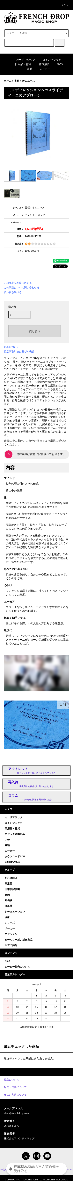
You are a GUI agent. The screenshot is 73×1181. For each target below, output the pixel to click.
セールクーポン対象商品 (19, 939)
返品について (11, 346)
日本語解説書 (12, 889)
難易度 (8, 900)
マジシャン (11, 934)
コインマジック (50, 59)
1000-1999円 (32, 251)
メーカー (10, 928)
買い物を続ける (13, 292)
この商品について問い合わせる (21, 287)
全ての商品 (11, 945)
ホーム (7, 81)
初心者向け (11, 878)
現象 (7, 917)
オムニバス (28, 81)
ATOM (69, 1169)
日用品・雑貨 (20, 64)
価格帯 (8, 906)
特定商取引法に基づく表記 (19, 351)
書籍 (27, 68)
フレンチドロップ (35, 215)
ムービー (43, 68)
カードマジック (23, 59)
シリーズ (10, 923)
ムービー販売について (17, 966)
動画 (7, 895)
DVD (57, 64)
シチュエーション (15, 911)
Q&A (7, 961)
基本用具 (42, 64)
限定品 (8, 883)
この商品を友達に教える (18, 282)
